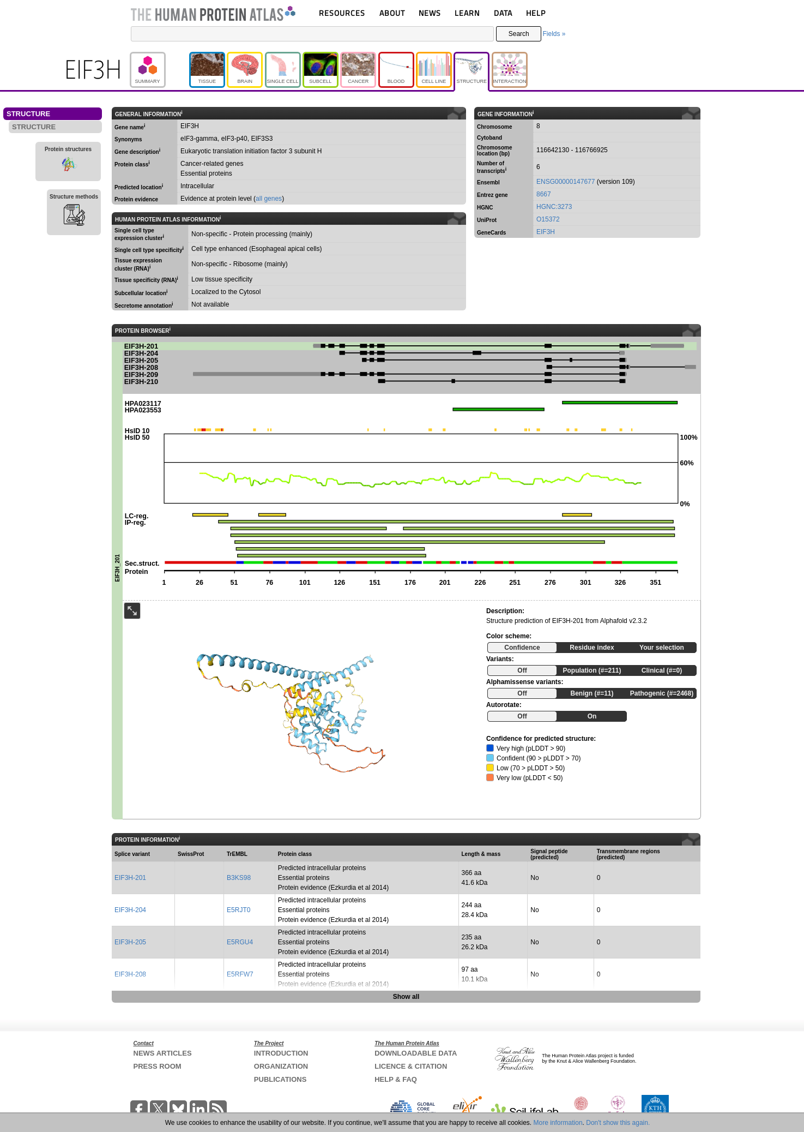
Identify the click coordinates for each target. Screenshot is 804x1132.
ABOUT (392, 13)
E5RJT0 (238, 910)
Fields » (553, 34)
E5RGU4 (240, 942)
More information (558, 1123)
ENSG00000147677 (565, 181)
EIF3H (545, 232)
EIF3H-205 (130, 942)
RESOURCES (342, 13)
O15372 (548, 219)
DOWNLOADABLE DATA (415, 1053)
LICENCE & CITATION (410, 1066)
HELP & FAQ (395, 1079)
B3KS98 (239, 878)
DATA (503, 13)
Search (519, 34)
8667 (543, 194)
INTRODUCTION (281, 1053)
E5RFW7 (240, 974)
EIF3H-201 (130, 878)
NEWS (430, 13)
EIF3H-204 (130, 910)
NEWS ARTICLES (163, 1053)
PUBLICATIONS (280, 1079)
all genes (269, 198)
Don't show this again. (618, 1123)
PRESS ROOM (158, 1066)
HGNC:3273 (554, 207)
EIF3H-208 (130, 974)
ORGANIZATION (281, 1066)
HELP (536, 13)
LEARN (467, 13)
